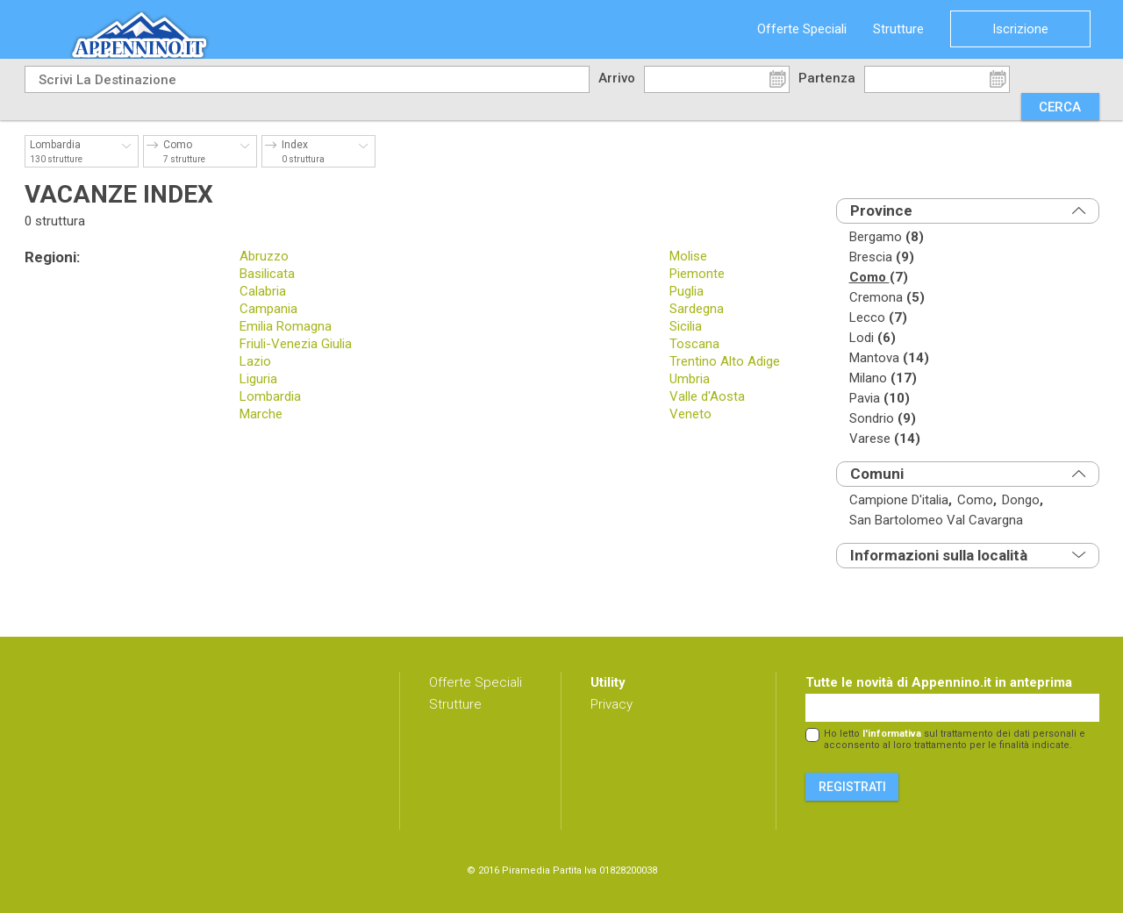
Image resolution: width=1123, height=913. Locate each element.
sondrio (882, 418)
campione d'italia (900, 500)
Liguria (258, 379)
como (878, 277)
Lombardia (270, 396)
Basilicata (267, 274)
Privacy (611, 704)
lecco (878, 318)
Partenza (826, 78)
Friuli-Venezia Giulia (296, 344)
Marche (261, 414)
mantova (889, 358)
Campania (268, 309)
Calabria (263, 291)
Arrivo (616, 78)
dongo (1022, 500)
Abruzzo (264, 256)
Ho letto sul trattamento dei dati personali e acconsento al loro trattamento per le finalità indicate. (954, 739)
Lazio (255, 361)
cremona (887, 297)
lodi (872, 338)
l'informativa (891, 733)
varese (884, 439)
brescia (881, 257)
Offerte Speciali (802, 29)
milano (883, 378)
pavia (879, 398)
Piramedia (526, 870)
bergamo (886, 237)
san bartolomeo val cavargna (936, 520)
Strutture (898, 29)
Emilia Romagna (286, 326)
